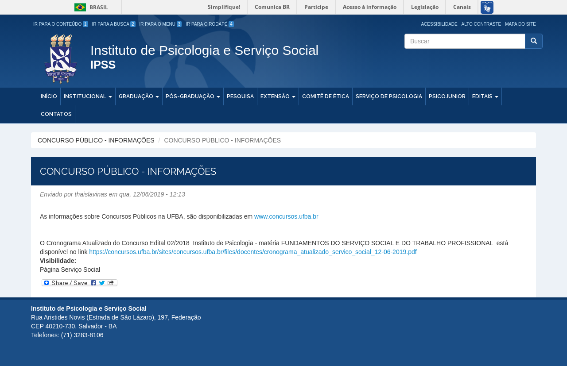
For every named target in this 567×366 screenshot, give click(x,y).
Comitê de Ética (325, 96)
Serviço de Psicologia (389, 96)
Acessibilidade (439, 24)
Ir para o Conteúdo (60, 24)
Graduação (139, 96)
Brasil (89, 7)
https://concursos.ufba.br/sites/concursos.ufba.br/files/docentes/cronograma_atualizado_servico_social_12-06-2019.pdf (252, 251)
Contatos (56, 114)
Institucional (88, 96)
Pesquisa (240, 96)
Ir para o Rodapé (210, 24)
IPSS (103, 65)
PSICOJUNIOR (447, 96)
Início (49, 96)
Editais (485, 96)
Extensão (277, 96)
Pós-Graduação (193, 96)
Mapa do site (520, 24)
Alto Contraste (481, 24)
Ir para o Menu (161, 24)
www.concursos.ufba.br (286, 216)
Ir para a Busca (114, 24)
